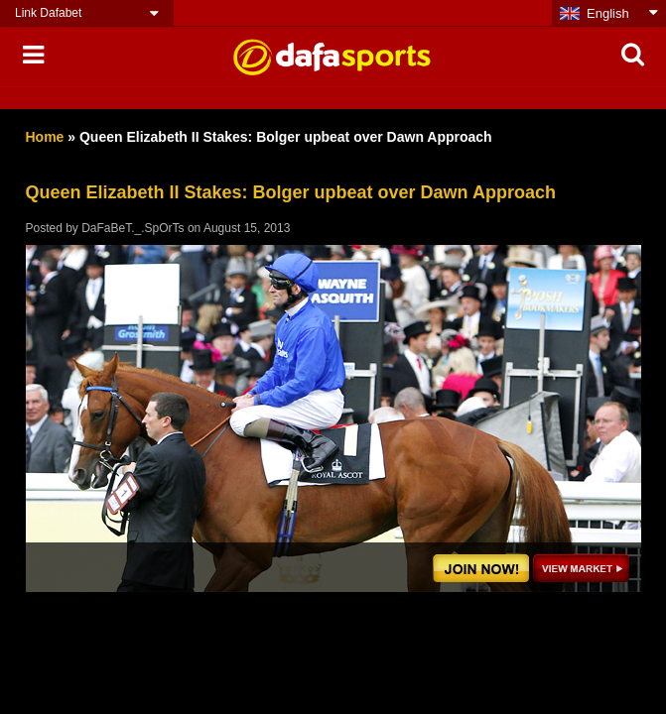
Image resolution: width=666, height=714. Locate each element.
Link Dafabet (48, 13)
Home (45, 137)
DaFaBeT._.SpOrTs (132, 228)
